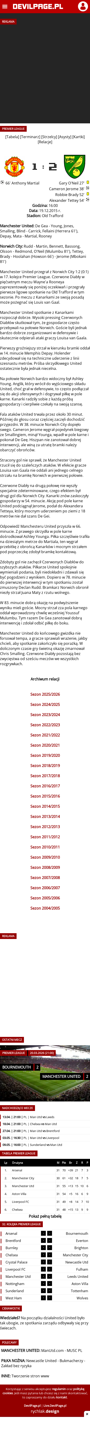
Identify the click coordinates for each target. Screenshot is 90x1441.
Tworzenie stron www (30, 1376)
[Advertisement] (45, 72)
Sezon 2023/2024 (45, 714)
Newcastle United (41, 1360)
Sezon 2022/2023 (45, 724)
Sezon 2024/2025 (45, 704)
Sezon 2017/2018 (45, 775)
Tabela (12, 136)
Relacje (45, 141)
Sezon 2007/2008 (45, 877)
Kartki (78, 136)
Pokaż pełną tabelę (45, 1216)
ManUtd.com (52, 1350)
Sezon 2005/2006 (45, 898)
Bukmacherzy (71, 1360)
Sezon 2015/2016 (45, 796)
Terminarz (30, 136)
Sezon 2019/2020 (45, 755)
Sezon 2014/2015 (45, 806)
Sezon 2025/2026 (45, 694)
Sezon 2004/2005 (45, 908)
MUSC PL (74, 1350)
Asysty (64, 136)
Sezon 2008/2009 (45, 867)
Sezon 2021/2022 (45, 735)
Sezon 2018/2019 (45, 765)
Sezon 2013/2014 (45, 816)
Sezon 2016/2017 (45, 786)
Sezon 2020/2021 (45, 745)
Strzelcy (49, 136)
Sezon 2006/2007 (45, 887)
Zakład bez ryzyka (16, 1365)
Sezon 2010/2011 (45, 847)
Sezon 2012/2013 (45, 826)
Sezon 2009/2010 (45, 857)
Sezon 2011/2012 (45, 836)
